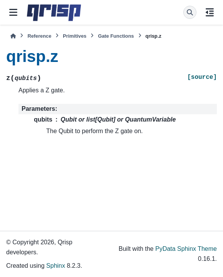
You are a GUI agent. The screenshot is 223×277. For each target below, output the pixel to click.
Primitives (74, 36)
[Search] (189, 12)
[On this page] (210, 12)
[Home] (13, 36)
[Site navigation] (13, 12)
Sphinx (55, 265)
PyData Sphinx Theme (186, 248)
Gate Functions (116, 36)
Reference (39, 36)
